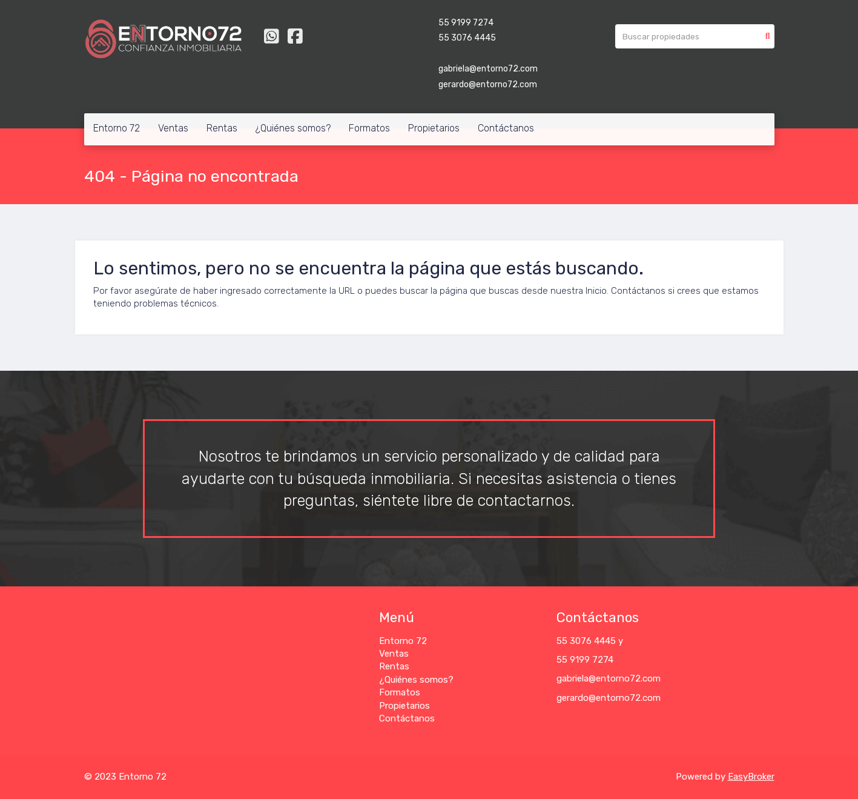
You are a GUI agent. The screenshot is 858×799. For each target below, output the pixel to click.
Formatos (369, 128)
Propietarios (434, 128)
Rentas (221, 128)
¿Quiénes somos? (293, 128)
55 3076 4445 (467, 38)
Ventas (173, 128)
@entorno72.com (625, 678)
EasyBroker (751, 776)
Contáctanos (506, 128)
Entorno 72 (116, 128)
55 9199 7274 (465, 23)
